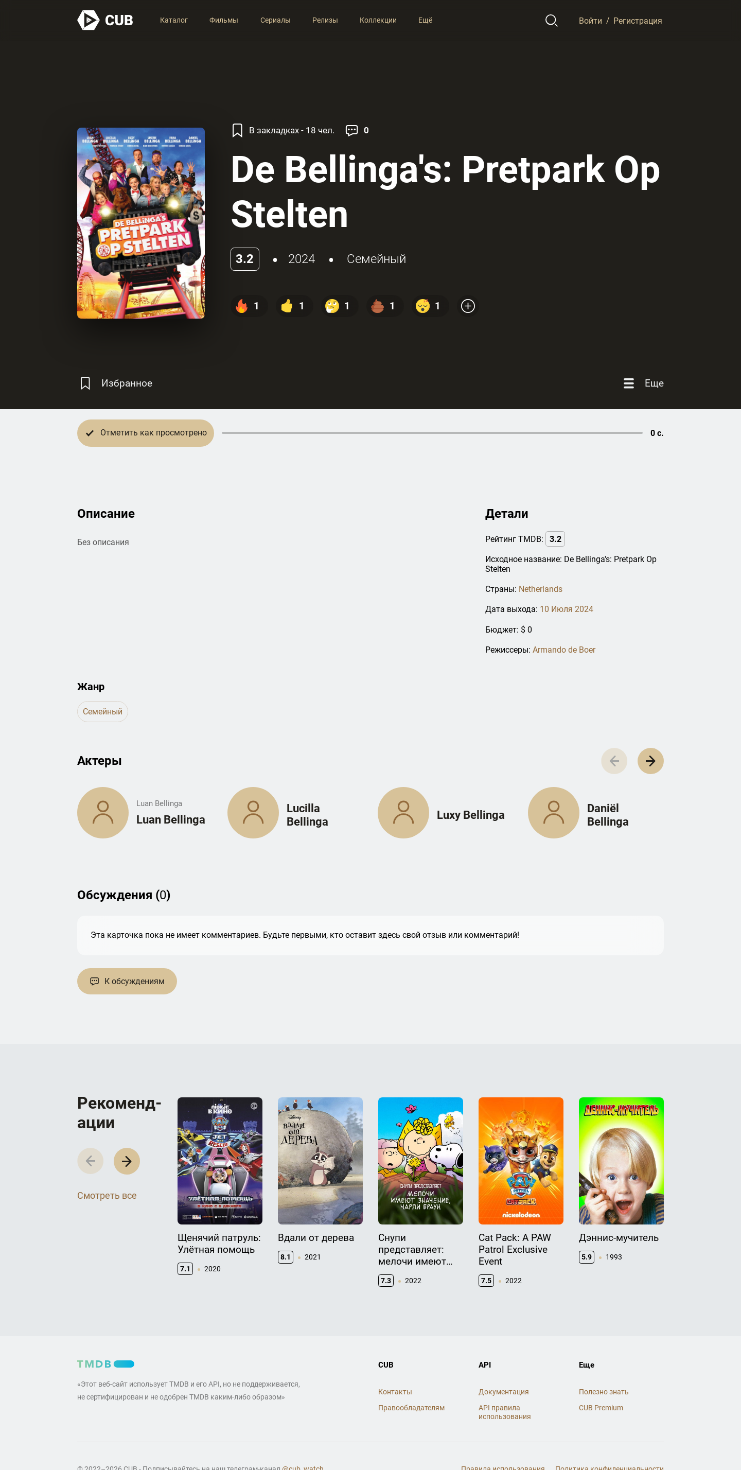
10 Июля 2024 (566, 609)
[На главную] (105, 20)
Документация (504, 1392)
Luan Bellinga (170, 819)
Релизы (325, 20)
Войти (590, 20)
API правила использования (505, 1412)
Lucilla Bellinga (307, 815)
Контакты (395, 1392)
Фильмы (223, 20)
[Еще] (642, 383)
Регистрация (637, 20)
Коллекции (378, 20)
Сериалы (275, 20)
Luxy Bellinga (471, 815)
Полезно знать (604, 1392)
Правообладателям (411, 1408)
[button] (651, 761)
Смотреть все (107, 1195)
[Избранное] (114, 383)
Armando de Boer (564, 650)
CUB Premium (601, 1408)
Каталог (174, 20)
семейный (376, 259)
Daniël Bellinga (608, 815)
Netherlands (540, 589)
